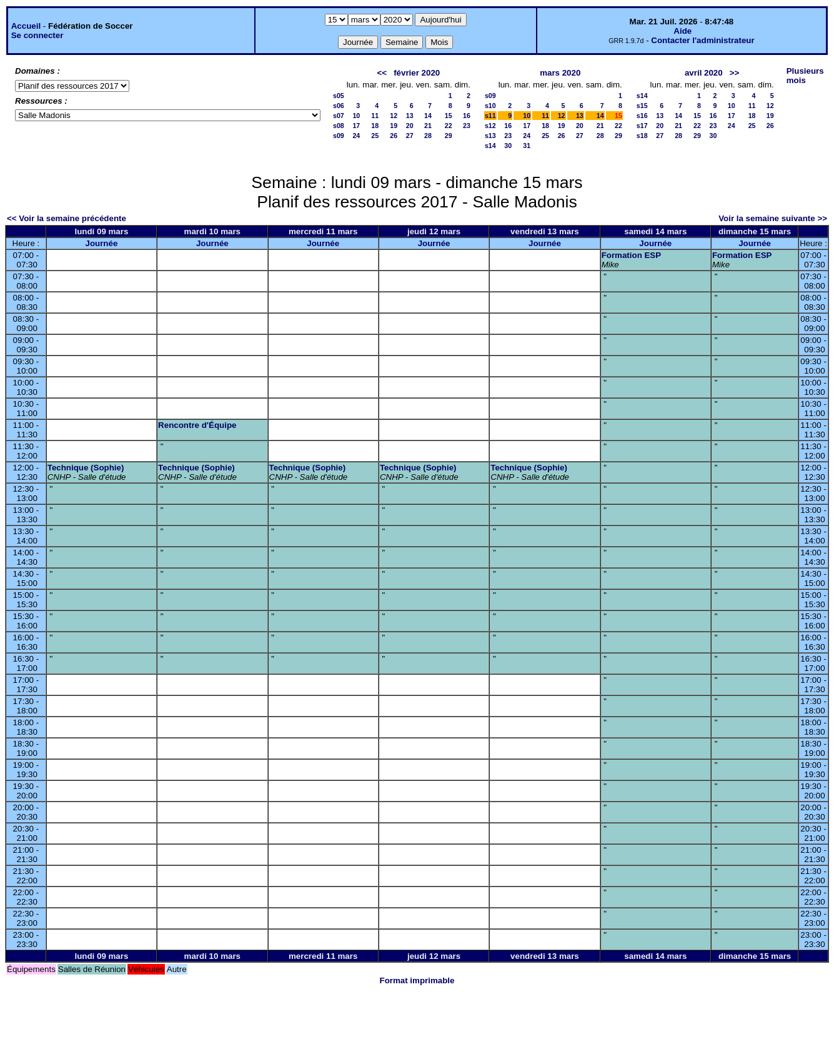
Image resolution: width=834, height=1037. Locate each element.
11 (375, 115)
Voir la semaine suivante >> (772, 218)
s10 (490, 105)
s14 (490, 145)
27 (410, 135)
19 (393, 125)
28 (428, 135)
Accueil (26, 26)
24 (356, 135)
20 (410, 125)
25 (375, 135)
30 (508, 145)
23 (466, 125)
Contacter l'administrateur (702, 40)
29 (448, 135)
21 (428, 125)
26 (393, 135)
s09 (338, 135)
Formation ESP (632, 255)
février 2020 (417, 72)
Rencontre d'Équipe (197, 425)
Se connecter (37, 35)
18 (375, 125)
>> (735, 72)
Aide (682, 31)
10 (356, 115)
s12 (490, 125)
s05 (338, 95)
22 (448, 125)
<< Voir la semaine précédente (66, 218)
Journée (101, 243)
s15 (642, 105)
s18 (642, 135)
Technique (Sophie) (85, 467)
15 (448, 115)
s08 (338, 125)
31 (526, 145)
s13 (490, 135)
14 (428, 115)
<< (382, 72)
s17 (642, 125)
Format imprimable (417, 980)
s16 (642, 115)
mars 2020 (560, 72)
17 (356, 125)
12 (393, 115)
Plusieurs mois (805, 75)
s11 (490, 115)
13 (410, 115)
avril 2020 (704, 72)
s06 (338, 105)
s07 (338, 115)
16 (466, 115)
